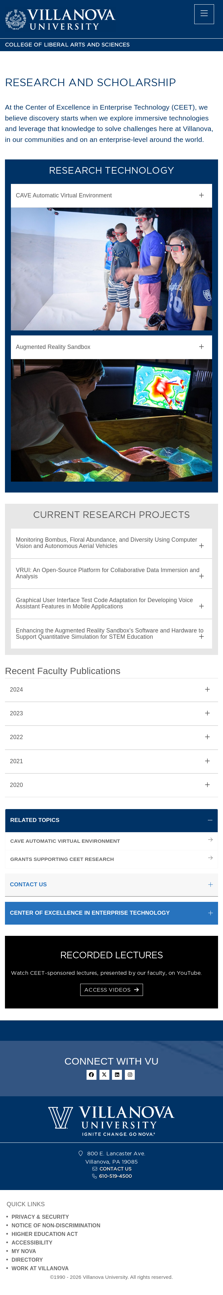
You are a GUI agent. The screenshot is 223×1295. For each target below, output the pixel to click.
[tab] (111, 195)
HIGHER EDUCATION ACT (45, 1234)
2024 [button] (110, 690)
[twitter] (104, 1075)
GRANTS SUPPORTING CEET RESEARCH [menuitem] (62, 859)
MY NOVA (24, 1251)
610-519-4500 (115, 1176)
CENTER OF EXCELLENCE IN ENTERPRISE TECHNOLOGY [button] (90, 913)
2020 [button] (110, 785)
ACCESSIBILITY (32, 1242)
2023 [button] (110, 713)
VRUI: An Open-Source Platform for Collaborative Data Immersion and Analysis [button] (110, 573)
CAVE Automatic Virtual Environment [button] (110, 195)
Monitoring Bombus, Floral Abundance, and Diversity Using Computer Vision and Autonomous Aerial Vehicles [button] (110, 543)
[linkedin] (117, 1075)
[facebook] (91, 1075)
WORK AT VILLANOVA (40, 1268)
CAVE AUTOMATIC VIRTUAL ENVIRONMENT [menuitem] (65, 841)
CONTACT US (115, 1169)
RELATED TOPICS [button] (34, 820)
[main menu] (204, 14)
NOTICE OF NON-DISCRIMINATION (56, 1225)
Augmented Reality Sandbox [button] (110, 347)
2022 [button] (110, 737)
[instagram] (130, 1075)
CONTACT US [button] (28, 884)
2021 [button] (110, 761)
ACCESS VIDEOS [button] (111, 990)
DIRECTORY (27, 1260)
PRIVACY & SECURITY (40, 1217)
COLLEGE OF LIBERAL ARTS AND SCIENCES (67, 45)
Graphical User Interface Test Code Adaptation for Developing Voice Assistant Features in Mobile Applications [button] (110, 603)
